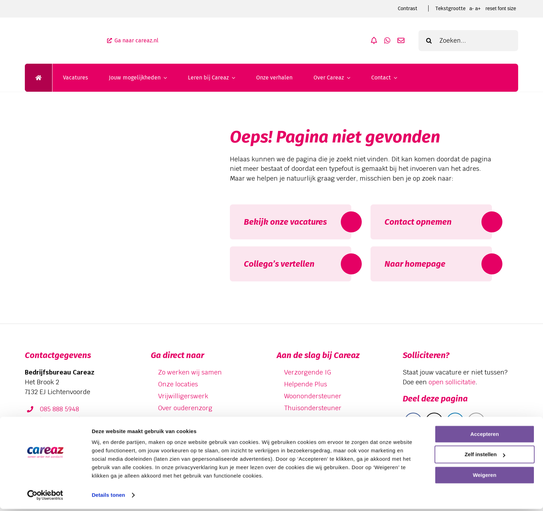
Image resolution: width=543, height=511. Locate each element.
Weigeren (484, 477)
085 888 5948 (59, 409)
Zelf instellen (485, 457)
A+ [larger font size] (478, 8)
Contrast (407, 8)
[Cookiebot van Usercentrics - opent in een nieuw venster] (45, 497)
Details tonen (108, 497)
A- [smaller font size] (471, 8)
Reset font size (501, 8)
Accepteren (484, 436)
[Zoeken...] (468, 40)
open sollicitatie (452, 382)
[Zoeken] (428, 40)
